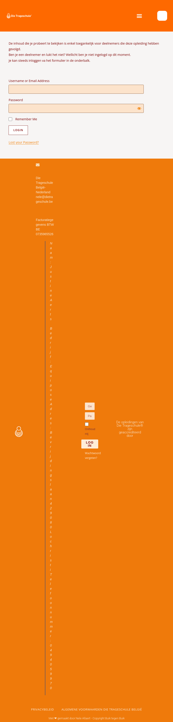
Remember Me (23, 119)
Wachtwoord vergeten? (93, 455)
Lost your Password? (24, 142)
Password (16, 100)
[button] (139, 15)
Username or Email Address (29, 81)
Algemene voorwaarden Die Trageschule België (101, 709)
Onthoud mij (90, 428)
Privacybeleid (42, 709)
